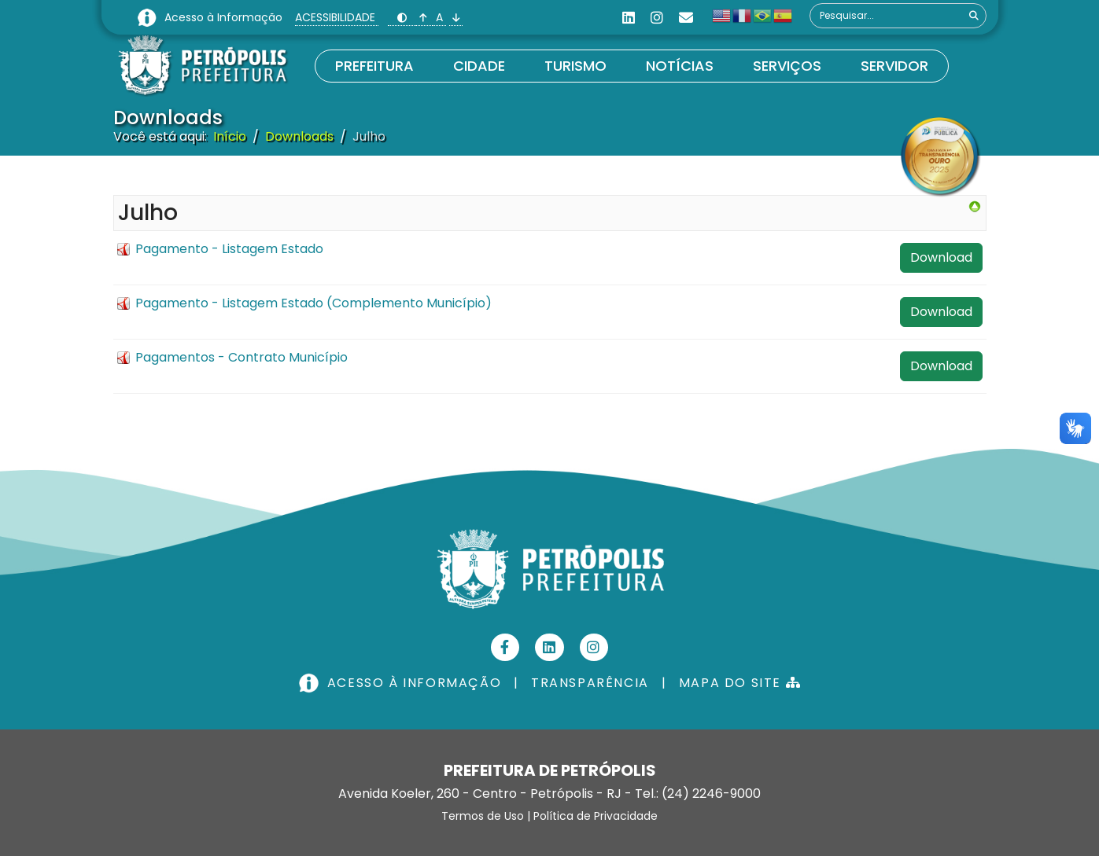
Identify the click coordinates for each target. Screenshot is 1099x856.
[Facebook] (505, 647)
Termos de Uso (482, 816)
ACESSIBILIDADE (336, 17)
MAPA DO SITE (740, 683)
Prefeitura (374, 65)
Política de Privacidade (595, 816)
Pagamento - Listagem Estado (229, 249)
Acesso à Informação (225, 17)
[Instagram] (657, 18)
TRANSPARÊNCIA (590, 683)
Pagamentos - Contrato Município (241, 357)
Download (941, 257)
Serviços (787, 65)
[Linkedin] (628, 18)
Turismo (575, 65)
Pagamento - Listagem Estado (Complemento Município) (313, 303)
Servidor (894, 65)
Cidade (479, 65)
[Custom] (686, 18)
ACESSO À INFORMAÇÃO (402, 683)
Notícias (680, 65)
